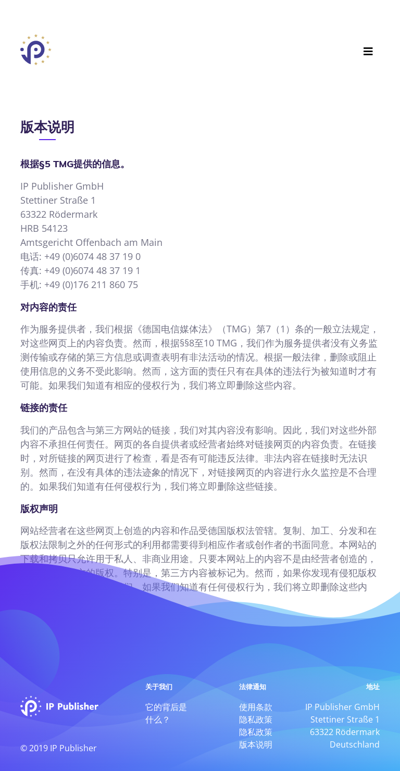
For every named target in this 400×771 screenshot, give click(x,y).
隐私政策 (255, 719)
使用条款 (255, 707)
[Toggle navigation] (368, 48)
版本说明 (255, 744)
